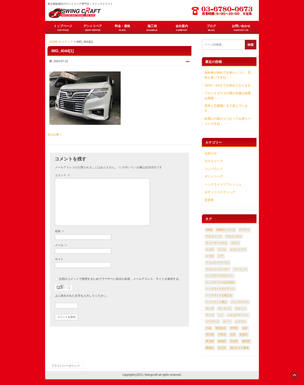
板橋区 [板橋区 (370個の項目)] (222, 341)
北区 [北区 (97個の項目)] (244, 328)
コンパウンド (213, 169)
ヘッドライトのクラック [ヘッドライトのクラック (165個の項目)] (220, 288)
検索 (250, 45)
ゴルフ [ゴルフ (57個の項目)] (235, 242)
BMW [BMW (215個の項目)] (209, 229)
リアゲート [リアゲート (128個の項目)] (212, 321)
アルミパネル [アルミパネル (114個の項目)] (234, 236)
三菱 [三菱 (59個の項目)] (208, 328)
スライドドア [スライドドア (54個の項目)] (238, 249)
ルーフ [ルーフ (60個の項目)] (227, 321)
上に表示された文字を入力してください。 (82, 295)
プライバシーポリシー (65, 365)
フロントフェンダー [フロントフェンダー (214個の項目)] (217, 269)
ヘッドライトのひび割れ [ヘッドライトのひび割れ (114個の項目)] (220, 282)
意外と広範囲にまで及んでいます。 (226, 108)
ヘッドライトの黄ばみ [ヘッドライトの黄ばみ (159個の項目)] (219, 295)
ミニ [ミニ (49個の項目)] (220, 315)
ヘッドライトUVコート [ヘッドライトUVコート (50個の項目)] (219, 275)
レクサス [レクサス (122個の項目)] (240, 321)
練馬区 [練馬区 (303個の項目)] (246, 341)
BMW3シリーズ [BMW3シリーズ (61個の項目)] (226, 229)
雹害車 (209, 200)
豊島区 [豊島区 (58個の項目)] (210, 347)
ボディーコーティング (219, 192)
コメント (62, 175)
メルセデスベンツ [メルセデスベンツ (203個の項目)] (238, 315)
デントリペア (213, 176)
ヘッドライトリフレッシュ (223, 184)
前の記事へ (55, 134)
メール (61, 245)
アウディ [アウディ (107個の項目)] (244, 229)
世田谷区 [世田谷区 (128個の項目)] (220, 328)
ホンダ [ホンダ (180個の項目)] (210, 308)
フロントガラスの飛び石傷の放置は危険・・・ (227, 95)
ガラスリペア (213, 161)
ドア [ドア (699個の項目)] (220, 255)
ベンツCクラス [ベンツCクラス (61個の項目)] (240, 301)
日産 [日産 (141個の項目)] (232, 334)
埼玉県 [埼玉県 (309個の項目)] (210, 334)
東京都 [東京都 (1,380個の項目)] (210, 341)
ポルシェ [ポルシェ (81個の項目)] (240, 308)
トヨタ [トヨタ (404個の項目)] (210, 255)
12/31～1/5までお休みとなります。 (229, 85)
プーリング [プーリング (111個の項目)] (240, 269)
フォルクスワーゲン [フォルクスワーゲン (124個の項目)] (217, 262)
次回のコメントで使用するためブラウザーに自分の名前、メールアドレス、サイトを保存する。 (120, 279)
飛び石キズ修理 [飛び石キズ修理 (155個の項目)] (239, 347)
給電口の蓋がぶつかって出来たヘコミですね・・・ (227, 121)
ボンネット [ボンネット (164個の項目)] (224, 308)
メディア (67, 41)
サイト (59, 259)
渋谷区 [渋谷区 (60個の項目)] (234, 341)
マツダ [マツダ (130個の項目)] (210, 315)
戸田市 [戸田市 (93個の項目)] (222, 334)
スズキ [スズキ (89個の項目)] (210, 249)
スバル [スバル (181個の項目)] (222, 249)
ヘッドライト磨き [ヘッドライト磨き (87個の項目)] (216, 301)
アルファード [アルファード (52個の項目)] (214, 236)
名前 (59, 231)
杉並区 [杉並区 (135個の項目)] (243, 334)
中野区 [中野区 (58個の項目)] (234, 328)
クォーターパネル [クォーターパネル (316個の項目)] (216, 242)
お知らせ (210, 153)
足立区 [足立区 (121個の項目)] (222, 347)
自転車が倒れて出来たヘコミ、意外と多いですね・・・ (227, 75)
